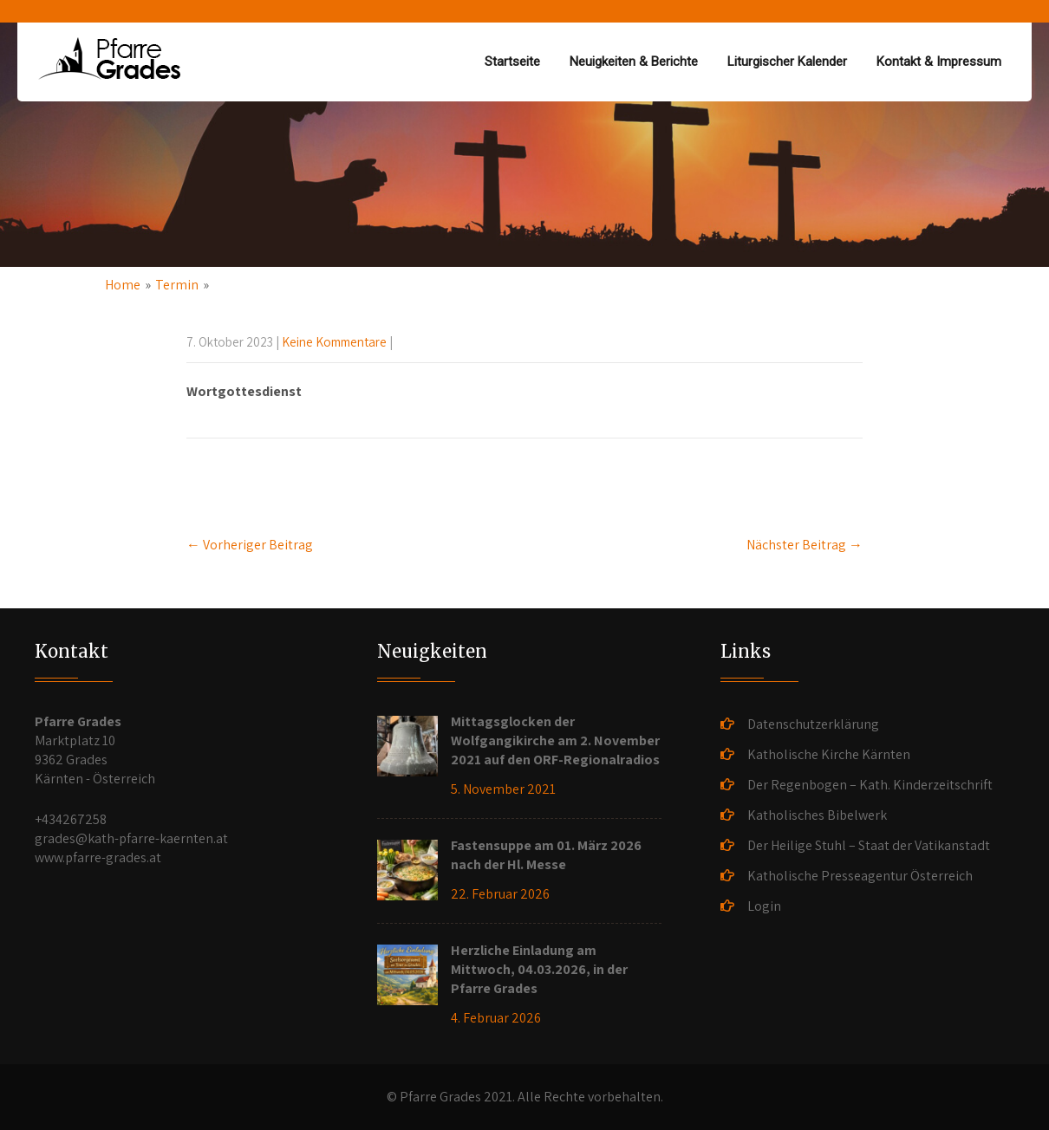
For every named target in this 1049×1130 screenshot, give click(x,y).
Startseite (512, 61)
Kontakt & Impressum (938, 61)
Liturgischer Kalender (787, 61)
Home (122, 285)
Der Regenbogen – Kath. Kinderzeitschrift (870, 785)
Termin (177, 285)
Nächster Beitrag (804, 545)
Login (764, 906)
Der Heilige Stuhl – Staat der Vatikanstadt (868, 845)
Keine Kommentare (334, 342)
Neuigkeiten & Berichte (634, 61)
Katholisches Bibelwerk (817, 815)
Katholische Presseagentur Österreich (860, 876)
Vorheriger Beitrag (249, 545)
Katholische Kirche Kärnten (828, 754)
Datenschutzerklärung (813, 724)
